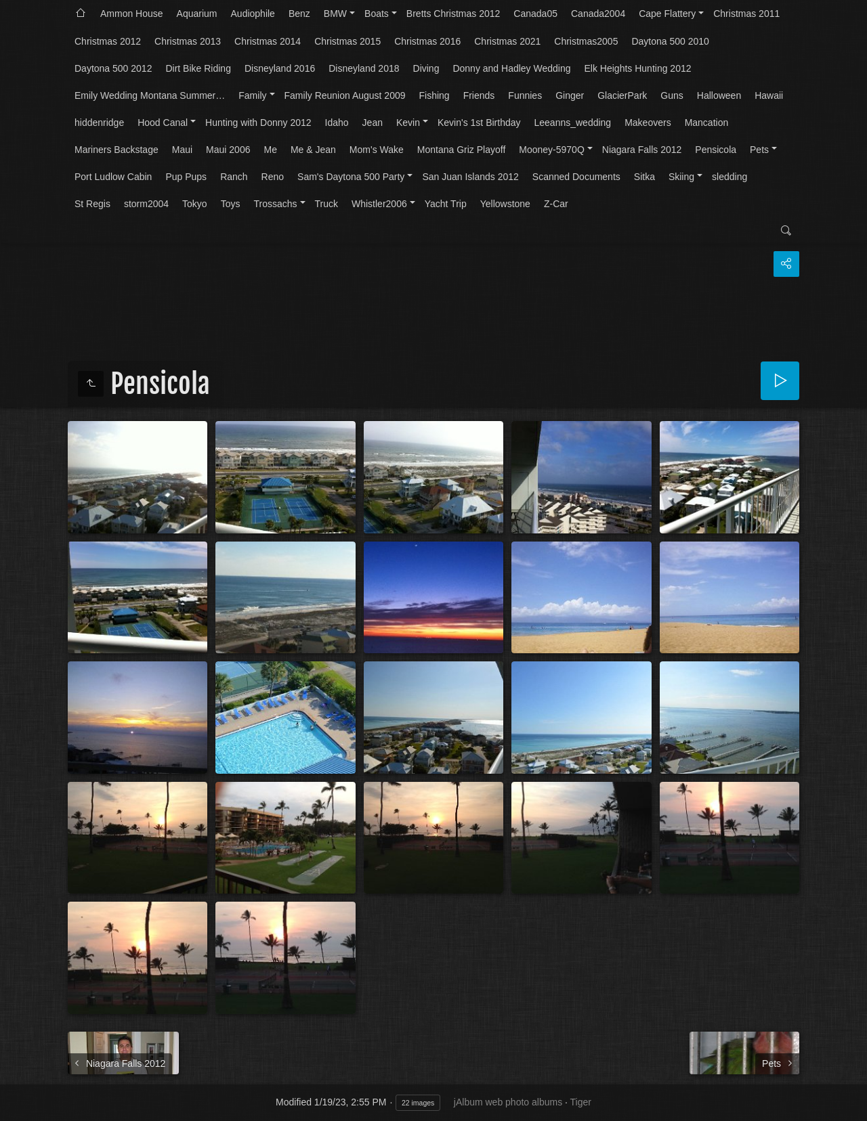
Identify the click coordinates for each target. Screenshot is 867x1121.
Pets (759, 149)
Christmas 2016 (427, 41)
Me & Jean (313, 149)
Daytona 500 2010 (670, 41)
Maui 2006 (228, 149)
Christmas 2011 (746, 13)
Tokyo (194, 203)
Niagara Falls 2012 (642, 149)
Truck (326, 203)
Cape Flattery (667, 13)
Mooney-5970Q (552, 149)
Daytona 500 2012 (113, 68)
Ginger (569, 95)
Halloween (719, 95)
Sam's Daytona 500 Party (350, 176)
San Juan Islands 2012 (470, 176)
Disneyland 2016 (280, 68)
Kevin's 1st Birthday (479, 122)
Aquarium (197, 13)
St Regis (92, 203)
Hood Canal (163, 122)
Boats (376, 13)
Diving (426, 68)
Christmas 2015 (347, 41)
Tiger (580, 1102)
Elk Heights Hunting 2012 (638, 68)
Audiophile (253, 13)
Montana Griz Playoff (461, 149)
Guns (671, 95)
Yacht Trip (446, 203)
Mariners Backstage (116, 149)
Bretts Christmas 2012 (453, 13)
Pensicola (715, 149)
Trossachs (275, 203)
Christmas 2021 (507, 41)
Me (269, 149)
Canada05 (535, 13)
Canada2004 (598, 13)
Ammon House (131, 13)
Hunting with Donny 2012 (258, 122)
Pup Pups (186, 176)
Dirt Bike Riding (197, 68)
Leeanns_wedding (573, 122)
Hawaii (769, 95)
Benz (299, 13)
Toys (230, 203)
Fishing (434, 95)
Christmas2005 (586, 41)
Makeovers (648, 122)
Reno (272, 176)
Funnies (525, 95)
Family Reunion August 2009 (345, 95)
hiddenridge (99, 122)
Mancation (707, 122)
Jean (372, 122)
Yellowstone (505, 203)
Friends (479, 95)
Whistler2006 (379, 203)
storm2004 (146, 203)
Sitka (644, 176)
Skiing (681, 176)
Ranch (233, 176)
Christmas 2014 (267, 41)
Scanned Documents (576, 176)
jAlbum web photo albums (508, 1102)
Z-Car (556, 203)
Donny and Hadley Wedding (511, 68)
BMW (335, 13)
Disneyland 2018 (364, 68)
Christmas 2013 (187, 41)
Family (252, 95)
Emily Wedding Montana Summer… (150, 95)
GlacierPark (622, 95)
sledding (729, 176)
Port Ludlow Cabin (113, 176)
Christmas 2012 (108, 41)
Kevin (408, 122)
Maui (182, 149)
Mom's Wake (377, 149)
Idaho (337, 122)
